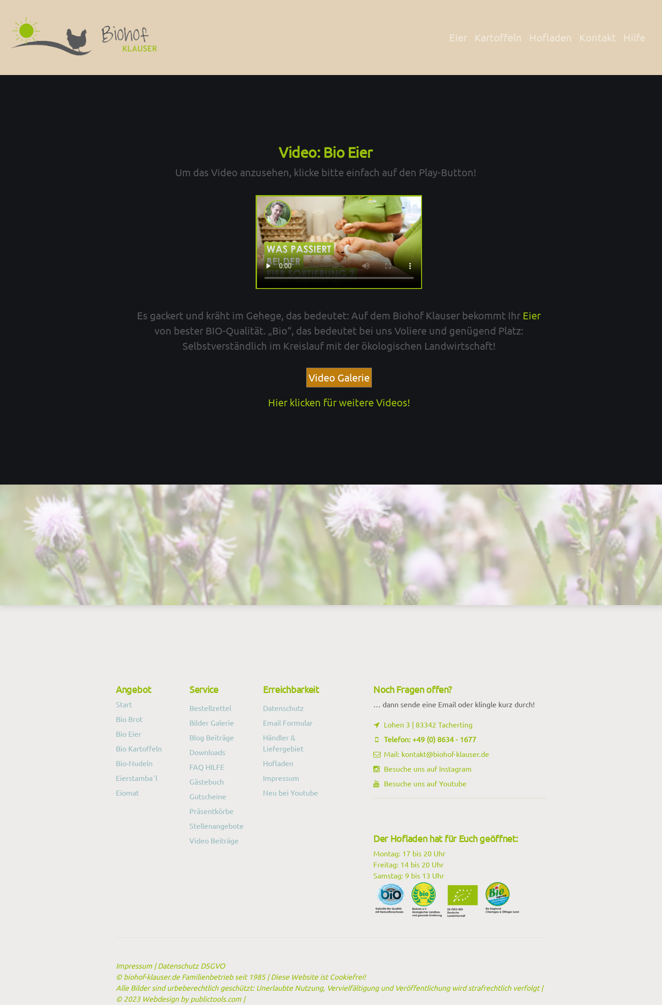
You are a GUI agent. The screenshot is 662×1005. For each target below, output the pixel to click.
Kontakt (597, 37)
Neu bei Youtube (290, 792)
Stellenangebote (216, 825)
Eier (458, 37)
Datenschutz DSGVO (191, 965)
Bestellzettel (210, 707)
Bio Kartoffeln (139, 748)
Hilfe (634, 37)
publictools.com (215, 998)
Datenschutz (283, 707)
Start (124, 704)
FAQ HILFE (206, 766)
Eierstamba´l (136, 777)
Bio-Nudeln (134, 763)
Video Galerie (339, 377)
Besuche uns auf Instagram (428, 768)
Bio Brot (129, 718)
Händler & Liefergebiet (283, 743)
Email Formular (288, 722)
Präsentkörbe (211, 810)
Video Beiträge (214, 840)
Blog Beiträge (211, 737)
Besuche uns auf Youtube (425, 783)
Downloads (207, 752)
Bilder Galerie (211, 722)
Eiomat (127, 792)
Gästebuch (206, 781)
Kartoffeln (498, 37)
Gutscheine (207, 796)
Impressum (281, 777)
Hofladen (550, 37)
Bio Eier (128, 733)
